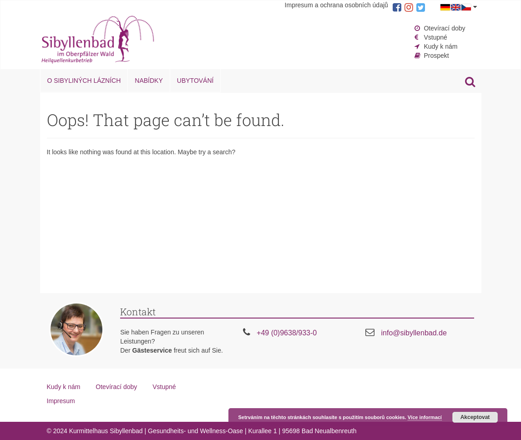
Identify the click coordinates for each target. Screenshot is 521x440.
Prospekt (436, 55)
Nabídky (148, 80)
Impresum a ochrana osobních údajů (336, 5)
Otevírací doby (444, 28)
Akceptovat (475, 417)
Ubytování (195, 80)
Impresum (61, 401)
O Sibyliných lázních (84, 80)
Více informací (425, 417)
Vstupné (435, 37)
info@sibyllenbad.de (413, 333)
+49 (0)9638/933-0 (287, 333)
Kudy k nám (440, 46)
